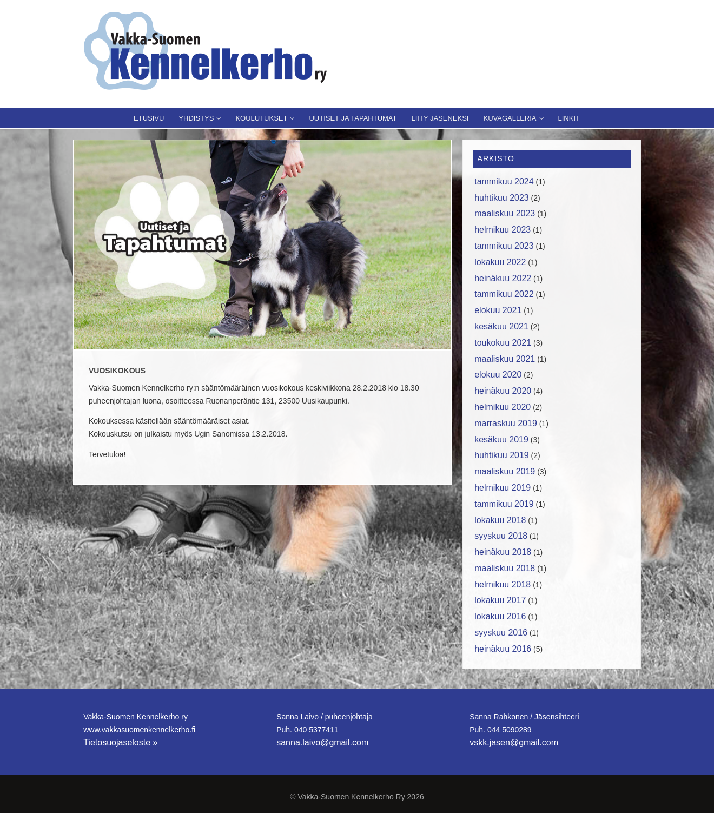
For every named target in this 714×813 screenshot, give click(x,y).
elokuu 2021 (497, 310)
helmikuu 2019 (502, 487)
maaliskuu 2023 (504, 213)
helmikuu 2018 (502, 584)
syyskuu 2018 (500, 535)
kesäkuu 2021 (501, 326)
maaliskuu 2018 (504, 568)
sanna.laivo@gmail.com (322, 742)
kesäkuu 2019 (501, 439)
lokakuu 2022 (500, 262)
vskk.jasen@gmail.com (514, 742)
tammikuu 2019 (503, 503)
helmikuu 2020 (502, 407)
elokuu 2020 (497, 374)
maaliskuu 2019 (504, 471)
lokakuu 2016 (500, 616)
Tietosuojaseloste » (120, 742)
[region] (262, 244)
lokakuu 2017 (500, 600)
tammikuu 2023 (503, 245)
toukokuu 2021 (502, 342)
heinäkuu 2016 (502, 648)
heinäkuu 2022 (502, 278)
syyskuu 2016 (500, 632)
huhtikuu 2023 (501, 197)
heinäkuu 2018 (502, 552)
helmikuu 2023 (502, 229)
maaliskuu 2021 (504, 358)
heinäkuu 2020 (502, 390)
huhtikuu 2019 (501, 455)
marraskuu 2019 (505, 423)
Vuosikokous (117, 370)
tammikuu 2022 (503, 294)
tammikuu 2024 (503, 181)
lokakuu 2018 (500, 520)
